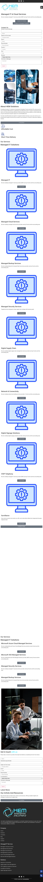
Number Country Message (6, 29)
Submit (3, 66)
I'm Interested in (4, 776)
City (2, 51)
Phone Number (4, 43)
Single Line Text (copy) (6, 35)
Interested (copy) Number (6, 760)
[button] (41, 7)
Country (3, 47)
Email (2, 39)
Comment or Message (5, 780)
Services (3, 55)
